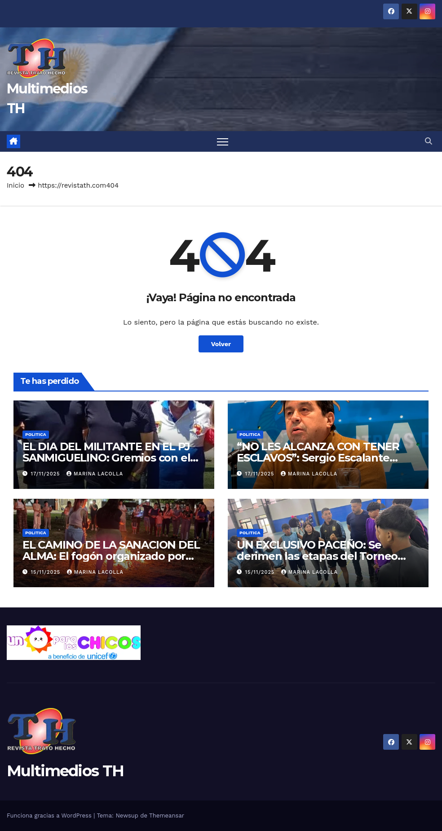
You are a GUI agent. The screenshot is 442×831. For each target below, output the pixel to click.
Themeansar (166, 815)
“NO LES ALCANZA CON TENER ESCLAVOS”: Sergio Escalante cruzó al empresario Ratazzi (318, 457)
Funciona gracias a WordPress (50, 815)
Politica (35, 434)
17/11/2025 (46, 474)
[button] (428, 141)
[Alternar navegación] (223, 142)
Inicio (15, 185)
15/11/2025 (46, 572)
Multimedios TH (65, 770)
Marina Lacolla (94, 474)
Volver (221, 343)
